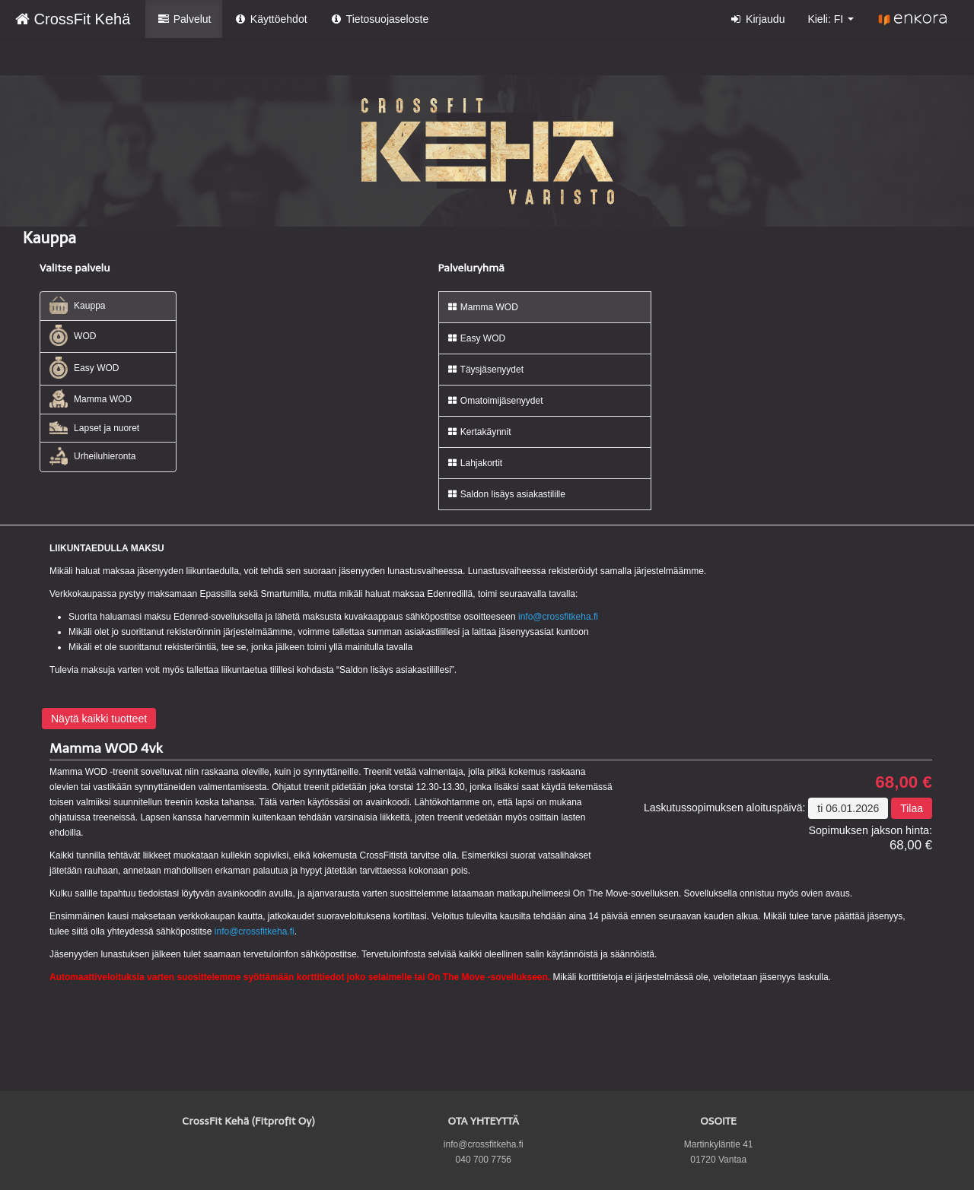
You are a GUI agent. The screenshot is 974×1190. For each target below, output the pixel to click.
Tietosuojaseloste (379, 19)
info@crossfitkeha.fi (558, 616)
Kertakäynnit (479, 432)
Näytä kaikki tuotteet (99, 718)
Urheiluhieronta (92, 456)
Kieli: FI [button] (830, 19)
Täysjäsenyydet (485, 369)
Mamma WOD (90, 398)
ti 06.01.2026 (848, 808)
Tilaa (911, 808)
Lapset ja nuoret (94, 427)
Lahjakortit (475, 463)
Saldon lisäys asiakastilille (506, 494)
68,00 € (903, 782)
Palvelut (184, 19)
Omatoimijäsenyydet (495, 400)
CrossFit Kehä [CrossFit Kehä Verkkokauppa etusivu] (72, 19)
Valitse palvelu (75, 268)
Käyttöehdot (270, 19)
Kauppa (77, 305)
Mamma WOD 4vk (106, 748)
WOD (73, 336)
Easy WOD (84, 368)
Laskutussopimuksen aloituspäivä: (724, 807)
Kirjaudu (757, 19)
